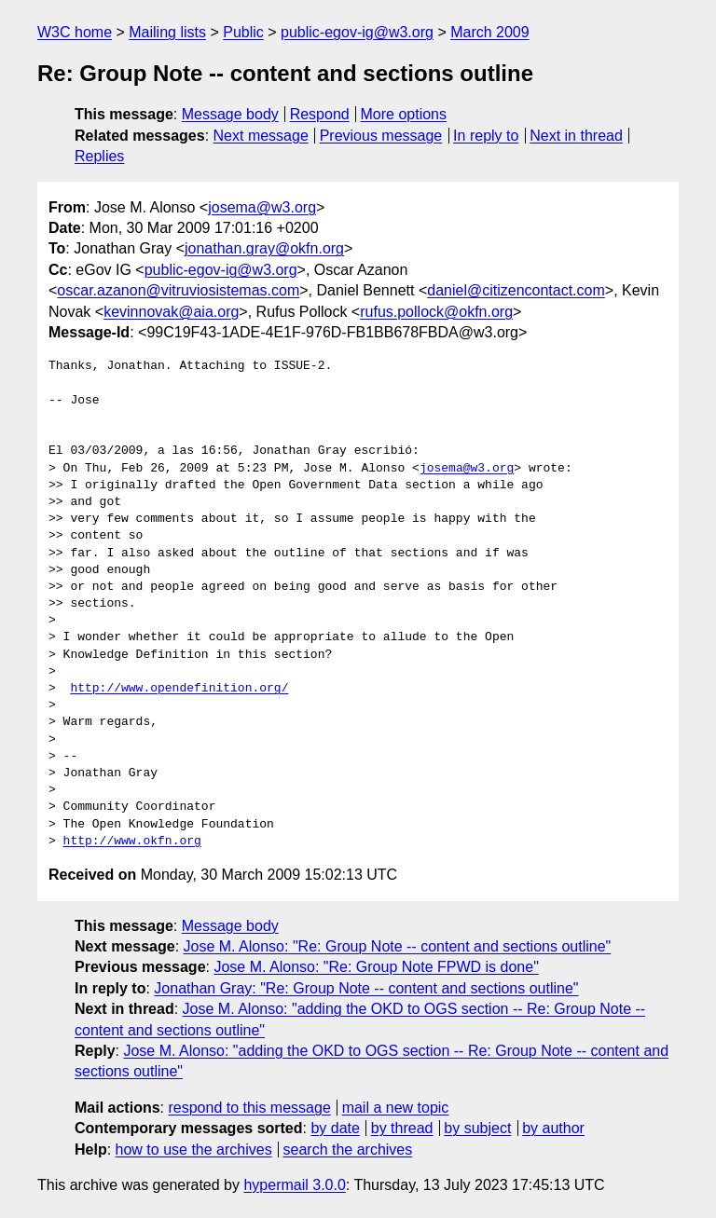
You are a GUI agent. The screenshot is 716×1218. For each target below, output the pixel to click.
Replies (99, 156)
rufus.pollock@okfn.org (436, 312)
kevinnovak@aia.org (171, 312)
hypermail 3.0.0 (294, 1185)
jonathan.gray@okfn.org (264, 248)
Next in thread (576, 136)
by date (334, 1128)
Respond (320, 114)
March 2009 (490, 32)
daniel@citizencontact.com (516, 290)
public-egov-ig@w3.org (357, 32)
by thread (402, 1128)
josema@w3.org (262, 207)
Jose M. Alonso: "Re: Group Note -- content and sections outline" (398, 946)
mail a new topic (395, 1107)
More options (404, 114)
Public (243, 32)
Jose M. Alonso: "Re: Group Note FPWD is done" (375, 967)
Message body (230, 114)
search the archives (348, 1149)
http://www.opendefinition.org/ (179, 688)
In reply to (485, 136)
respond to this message (249, 1107)
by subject (477, 1128)
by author (553, 1128)
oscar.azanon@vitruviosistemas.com (178, 290)
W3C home (74, 32)
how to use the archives (194, 1149)
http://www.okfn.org (132, 841)
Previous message (381, 136)
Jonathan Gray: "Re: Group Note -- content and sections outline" (366, 988)
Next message (261, 136)
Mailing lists (167, 32)
